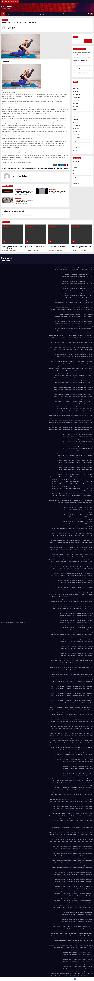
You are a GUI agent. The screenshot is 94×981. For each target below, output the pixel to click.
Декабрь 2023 (76, 125)
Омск (51, 719)
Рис (74, 745)
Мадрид (57, 601)
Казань (87, 533)
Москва (55, 662)
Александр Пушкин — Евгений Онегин (85, 274)
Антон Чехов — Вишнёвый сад (86, 314)
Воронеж (81, 368)
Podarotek (6, 6)
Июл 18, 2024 (18, 194)
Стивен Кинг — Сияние (58, 820)
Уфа (53, 839)
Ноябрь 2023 (76, 128)
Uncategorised (76, 161)
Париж (51, 724)
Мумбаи (74, 672)
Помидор (72, 740)
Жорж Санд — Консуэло (87, 502)
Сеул (73, 796)
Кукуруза (90, 561)
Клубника (71, 554)
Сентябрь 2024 (76, 97)
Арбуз (74, 335)
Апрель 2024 (76, 113)
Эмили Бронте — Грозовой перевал (85, 950)
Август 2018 (75, 150)
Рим (65, 742)
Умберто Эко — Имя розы (76, 837)
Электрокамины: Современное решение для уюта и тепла (24, 191)
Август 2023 (76, 134)
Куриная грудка (61, 566)
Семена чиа (78, 794)
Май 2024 (75, 110)
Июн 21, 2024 (52, 192)
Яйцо (79, 975)
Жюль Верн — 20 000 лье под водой (85, 505)
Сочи (52, 811)
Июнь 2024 (75, 107)
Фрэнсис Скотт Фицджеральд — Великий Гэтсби (63, 872)
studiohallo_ (13, 27)
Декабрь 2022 (76, 138)
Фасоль (51, 841)
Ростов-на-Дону (66, 747)
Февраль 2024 (76, 119)
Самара (82, 778)
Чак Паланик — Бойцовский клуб (70, 912)
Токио (58, 832)
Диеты (34, 14)
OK (75, 978)
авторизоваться (28, 215)
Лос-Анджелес (76, 594)
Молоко (70, 658)
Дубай (84, 490)
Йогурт (68, 533)
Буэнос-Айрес (76, 349)
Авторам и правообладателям (86, 269)
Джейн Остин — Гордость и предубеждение (84, 450)
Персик (83, 735)
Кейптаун (72, 547)
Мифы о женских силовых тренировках (55, 168)
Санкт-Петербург (81, 782)
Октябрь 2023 (76, 131)
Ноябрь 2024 (76, 91)
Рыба (79, 759)
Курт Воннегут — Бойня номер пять (85, 573)
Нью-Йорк (70, 709)
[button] (88, 14)
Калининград (65, 538)
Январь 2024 (76, 122)
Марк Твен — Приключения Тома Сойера (84, 613)
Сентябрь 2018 (76, 147)
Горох (85, 406)
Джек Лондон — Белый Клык (55, 476)
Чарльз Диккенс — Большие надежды (85, 912)
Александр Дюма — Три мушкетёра (70, 274)
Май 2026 (75, 85)
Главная (16, 14)
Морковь (68, 660)
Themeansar (24, 622)
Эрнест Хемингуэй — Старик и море (70, 952)
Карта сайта (68, 545)
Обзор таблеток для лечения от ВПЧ (81, 57)
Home (54, 267)
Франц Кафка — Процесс (87, 869)
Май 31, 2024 (18, 203)
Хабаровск (75, 905)
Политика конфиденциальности (63, 740)
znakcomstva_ (36, 250)
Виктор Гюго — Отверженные (62, 356)
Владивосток (77, 359)
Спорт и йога (62, 14)
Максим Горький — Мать (56, 608)
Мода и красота (43, 14)
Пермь (91, 731)
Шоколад (90, 945)
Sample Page (59, 267)
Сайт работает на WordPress (7, 622)
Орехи (70, 721)
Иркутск (74, 528)
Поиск (75, 37)
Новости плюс (76, 174)
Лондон (75, 589)
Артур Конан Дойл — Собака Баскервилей (77, 337)
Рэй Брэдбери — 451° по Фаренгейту (70, 761)
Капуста (82, 542)
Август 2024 (76, 100)
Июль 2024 (75, 103)
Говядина (72, 403)
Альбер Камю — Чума (88, 300)
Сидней (90, 799)
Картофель (74, 545)
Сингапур (67, 804)
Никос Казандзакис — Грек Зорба (86, 702)
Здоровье (9, 14)
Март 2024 (75, 116)
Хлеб (61, 910)
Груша (74, 408)
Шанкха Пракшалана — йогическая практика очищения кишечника (22, 168)
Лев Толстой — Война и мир (87, 575)
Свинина (77, 792)
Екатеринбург (64, 495)
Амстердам (63, 309)
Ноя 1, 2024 (6, 250)
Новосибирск (71, 705)
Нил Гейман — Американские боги (61, 705)
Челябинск (85, 924)
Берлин (59, 344)
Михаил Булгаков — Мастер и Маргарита (68, 634)
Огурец (79, 714)
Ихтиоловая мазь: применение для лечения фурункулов (12, 247)
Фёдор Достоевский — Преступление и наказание (82, 844)
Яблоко (67, 973)
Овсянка (86, 712)
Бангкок (50, 342)
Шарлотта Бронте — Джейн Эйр (86, 935)
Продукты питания (25, 14)
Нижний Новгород (56, 676)
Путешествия (53, 14)
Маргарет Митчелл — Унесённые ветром (68, 613)
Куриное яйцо (89, 568)
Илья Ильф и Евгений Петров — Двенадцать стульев (61, 528)
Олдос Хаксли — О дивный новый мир (69, 716)
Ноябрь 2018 (76, 141)
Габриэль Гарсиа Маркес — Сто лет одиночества (62, 375)
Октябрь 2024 (76, 94)
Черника (82, 931)
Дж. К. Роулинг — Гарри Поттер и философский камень (59, 413)
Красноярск (79, 556)
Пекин (70, 728)
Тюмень (74, 834)
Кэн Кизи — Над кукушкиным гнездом (73, 575)
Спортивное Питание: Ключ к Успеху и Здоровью (24, 200)
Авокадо (64, 267)
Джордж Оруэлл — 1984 (67, 476)
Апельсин (81, 333)
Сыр (91, 827)
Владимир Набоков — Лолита (73, 368)
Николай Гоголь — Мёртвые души (71, 683)
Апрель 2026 (76, 88)
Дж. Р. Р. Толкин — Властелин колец (70, 432)
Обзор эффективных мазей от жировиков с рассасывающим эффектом (80, 62)
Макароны (80, 603)
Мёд (83, 632)
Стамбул (59, 813)
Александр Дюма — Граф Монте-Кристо (68, 272)
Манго (74, 608)
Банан (88, 337)
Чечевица (66, 933)
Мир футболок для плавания (57, 191)
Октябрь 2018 (76, 144)
